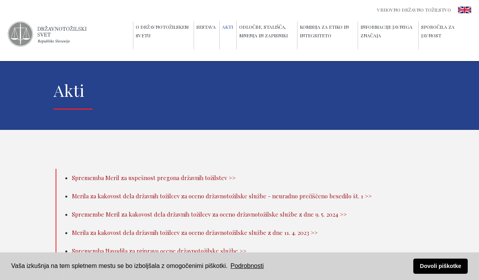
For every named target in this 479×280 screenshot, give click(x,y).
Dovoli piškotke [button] (440, 266)
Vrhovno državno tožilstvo (414, 10)
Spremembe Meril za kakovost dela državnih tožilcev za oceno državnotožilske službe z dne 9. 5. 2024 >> (209, 214)
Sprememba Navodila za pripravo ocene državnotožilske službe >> (159, 251)
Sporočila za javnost (438, 31)
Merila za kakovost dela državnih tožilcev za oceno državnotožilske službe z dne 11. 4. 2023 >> (195, 232)
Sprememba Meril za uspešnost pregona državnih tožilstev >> (154, 178)
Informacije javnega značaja (386, 31)
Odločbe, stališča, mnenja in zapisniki (263, 31)
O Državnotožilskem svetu (162, 31)
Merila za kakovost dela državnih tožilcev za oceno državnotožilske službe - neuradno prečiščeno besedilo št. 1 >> (222, 196)
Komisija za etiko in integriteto (324, 31)
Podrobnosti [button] (247, 265)
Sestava (206, 27)
